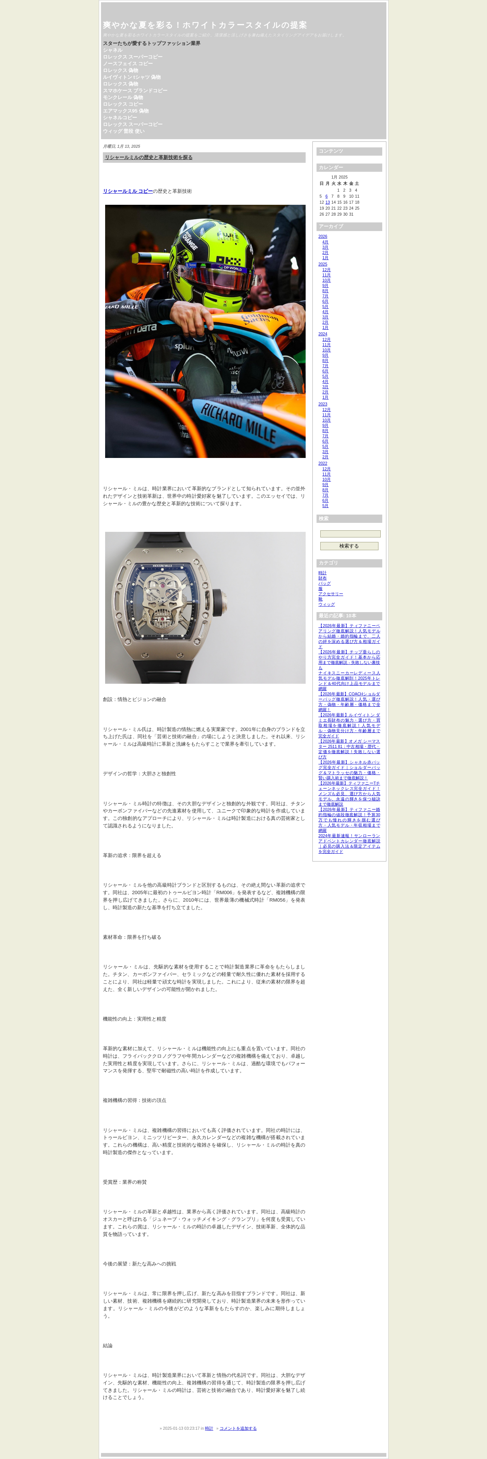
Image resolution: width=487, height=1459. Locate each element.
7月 (326, 296)
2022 (322, 463)
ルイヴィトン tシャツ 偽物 (132, 77)
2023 (322, 404)
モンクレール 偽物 (123, 97)
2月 (326, 252)
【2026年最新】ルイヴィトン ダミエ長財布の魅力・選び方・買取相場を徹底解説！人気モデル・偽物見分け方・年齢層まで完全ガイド (349, 725)
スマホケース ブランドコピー (135, 90)
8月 (326, 290)
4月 (326, 242)
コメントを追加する (238, 1428)
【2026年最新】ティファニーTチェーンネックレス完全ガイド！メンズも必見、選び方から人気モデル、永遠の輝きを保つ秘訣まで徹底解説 (349, 793)
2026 (322, 236)
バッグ (324, 583)
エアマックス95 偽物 (126, 111)
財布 (322, 578)
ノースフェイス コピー (128, 63)
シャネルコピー (120, 117)
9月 (326, 285)
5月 (326, 306)
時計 (209, 1428)
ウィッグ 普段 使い (124, 131)
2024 (322, 334)
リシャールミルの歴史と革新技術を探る (149, 157)
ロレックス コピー (123, 104)
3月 (326, 247)
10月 (327, 280)
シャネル (112, 50)
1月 (326, 257)
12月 (327, 269)
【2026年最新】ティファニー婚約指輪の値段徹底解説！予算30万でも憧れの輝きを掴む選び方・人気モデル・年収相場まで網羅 (349, 820)
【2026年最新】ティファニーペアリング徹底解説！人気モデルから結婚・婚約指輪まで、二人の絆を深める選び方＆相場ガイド (349, 636)
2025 (322, 264)
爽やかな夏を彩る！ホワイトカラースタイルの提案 (205, 25)
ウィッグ (326, 604)
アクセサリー (330, 593)
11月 (327, 275)
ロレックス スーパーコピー (133, 57)
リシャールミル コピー (128, 191)
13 (328, 202)
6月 (326, 301)
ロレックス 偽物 (121, 70)
